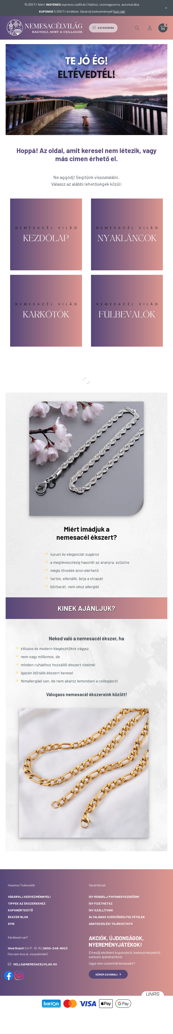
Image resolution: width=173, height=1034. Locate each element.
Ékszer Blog (18, 917)
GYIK (11, 924)
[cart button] (162, 27)
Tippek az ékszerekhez (27, 903)
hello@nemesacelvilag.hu (35, 964)
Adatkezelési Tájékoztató (111, 924)
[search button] (137, 27)
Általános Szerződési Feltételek (117, 917)
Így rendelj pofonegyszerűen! (114, 897)
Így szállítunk (101, 910)
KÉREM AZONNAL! (108, 974)
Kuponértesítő (20, 910)
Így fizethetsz (101, 903)
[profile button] (149, 27)
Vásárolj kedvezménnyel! (29, 897)
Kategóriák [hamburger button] (103, 27)
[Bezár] (166, 8)
